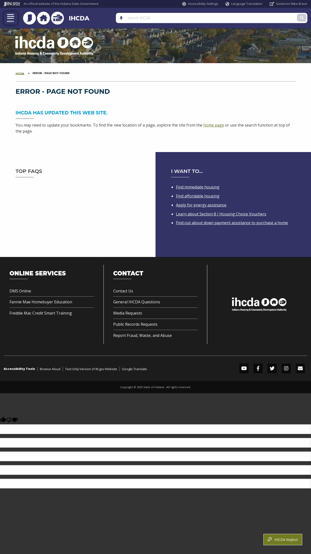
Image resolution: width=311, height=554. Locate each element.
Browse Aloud (50, 368)
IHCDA (69, 17)
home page (213, 124)
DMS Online (20, 289)
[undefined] (12, 419)
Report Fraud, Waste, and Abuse (142, 334)
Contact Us (123, 289)
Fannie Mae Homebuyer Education (40, 301)
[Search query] (273, 17)
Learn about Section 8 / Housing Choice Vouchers (221, 212)
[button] (200, 3)
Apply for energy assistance (201, 203)
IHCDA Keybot (283, 539)
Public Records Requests (135, 323)
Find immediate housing (197, 186)
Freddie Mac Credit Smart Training (40, 312)
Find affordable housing (197, 194)
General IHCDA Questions (136, 301)
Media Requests (127, 312)
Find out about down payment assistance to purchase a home (232, 221)
